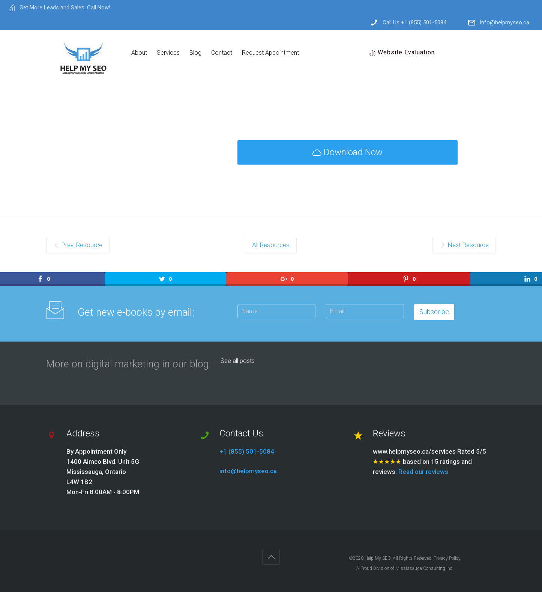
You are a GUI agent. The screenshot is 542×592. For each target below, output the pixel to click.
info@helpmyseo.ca (504, 22)
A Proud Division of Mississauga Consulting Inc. (404, 568)
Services (168, 52)
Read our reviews (423, 471)
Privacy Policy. (447, 558)
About (139, 52)
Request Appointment (270, 52)
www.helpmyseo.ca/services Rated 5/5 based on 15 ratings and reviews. (429, 461)
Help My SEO (377, 558)
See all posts (238, 361)
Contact (221, 52)
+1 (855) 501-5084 (246, 451)
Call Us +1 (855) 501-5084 (414, 22)
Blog (195, 52)
